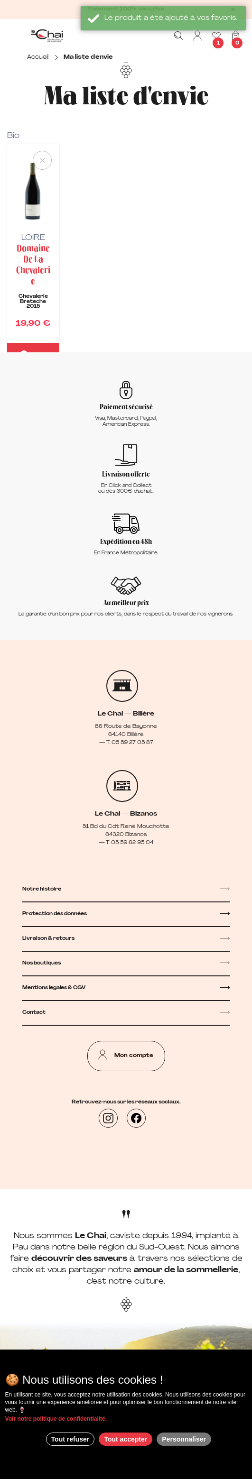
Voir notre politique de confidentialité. (56, 1418)
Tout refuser (70, 1439)
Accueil (37, 57)
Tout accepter (125, 1439)
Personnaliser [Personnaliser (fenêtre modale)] (184, 1439)
